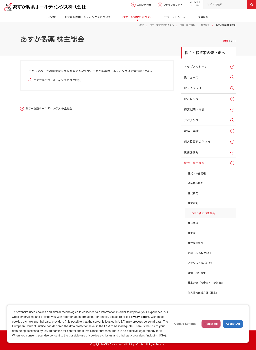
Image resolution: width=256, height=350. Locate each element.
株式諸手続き (195, 243)
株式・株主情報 (187, 25)
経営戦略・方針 (194, 109)
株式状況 (193, 193)
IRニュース (191, 77)
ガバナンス (191, 120)
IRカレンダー (192, 99)
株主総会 (205, 25)
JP (191, 5)
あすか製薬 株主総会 (203, 213)
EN (197, 5)
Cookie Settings (185, 323)
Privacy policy (139, 316)
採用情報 (202, 17)
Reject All (211, 323)
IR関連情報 (191, 152)
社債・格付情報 (197, 273)
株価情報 (193, 223)
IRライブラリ (192, 88)
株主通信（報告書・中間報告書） (207, 282)
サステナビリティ (175, 17)
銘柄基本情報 (195, 183)
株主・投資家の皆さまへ (138, 17)
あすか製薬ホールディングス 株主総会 (57, 80)
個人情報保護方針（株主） (203, 292)
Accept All (233, 323)
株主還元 (193, 233)
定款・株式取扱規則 (199, 253)
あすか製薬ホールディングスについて (87, 17)
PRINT (232, 41)
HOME (52, 17)
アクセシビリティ (173, 4)
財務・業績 (191, 131)
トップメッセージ (195, 66)
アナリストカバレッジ (200, 262)
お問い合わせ (144, 4)
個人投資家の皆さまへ (198, 141)
